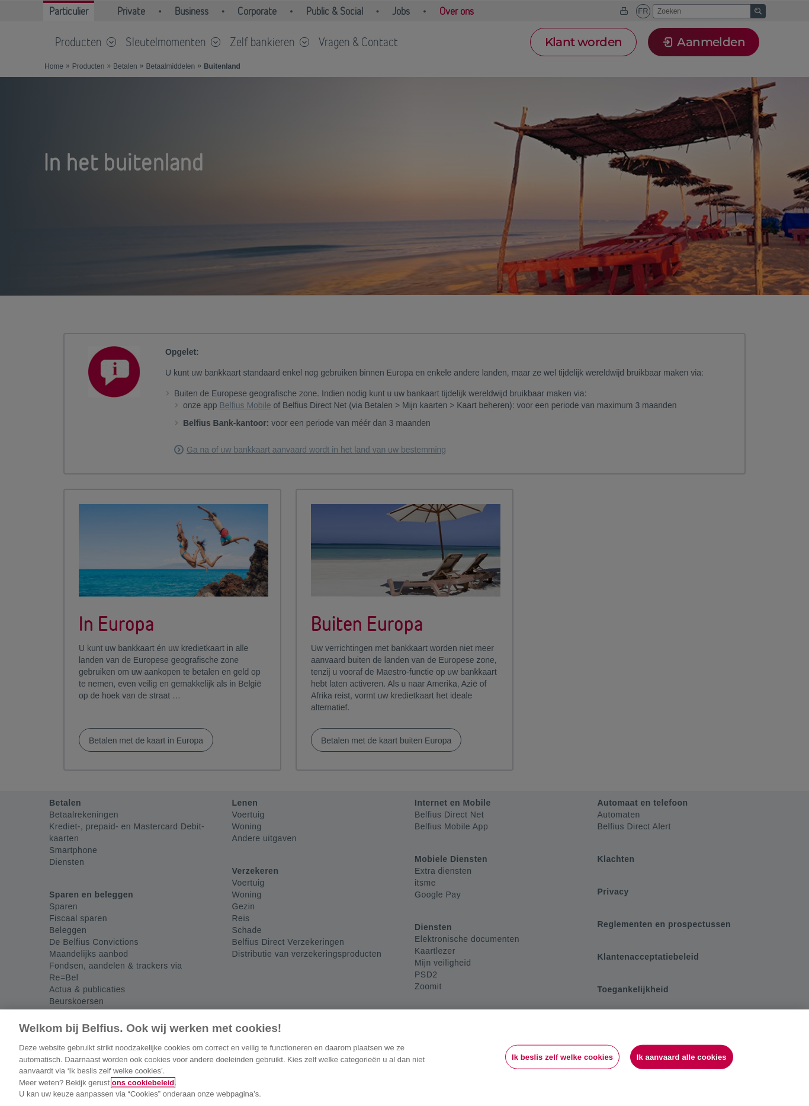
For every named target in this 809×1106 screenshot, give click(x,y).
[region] (404, 1057)
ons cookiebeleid (143, 1082)
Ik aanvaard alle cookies (682, 1056)
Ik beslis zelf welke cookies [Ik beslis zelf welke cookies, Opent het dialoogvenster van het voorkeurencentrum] (562, 1056)
